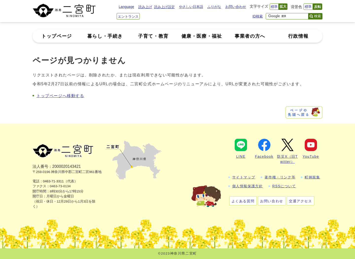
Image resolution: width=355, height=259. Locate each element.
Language (126, 7)
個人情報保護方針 (247, 186)
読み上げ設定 (164, 7)
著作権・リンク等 (280, 177)
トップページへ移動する (60, 96)
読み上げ (145, 7)
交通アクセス (300, 201)
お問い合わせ (235, 7)
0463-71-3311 (53, 181)
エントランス (128, 16)
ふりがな (214, 7)
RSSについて (284, 186)
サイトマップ (243, 177)
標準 (274, 7)
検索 (317, 16)
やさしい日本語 (191, 7)
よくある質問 (243, 201)
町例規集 (312, 177)
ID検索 (257, 16)
